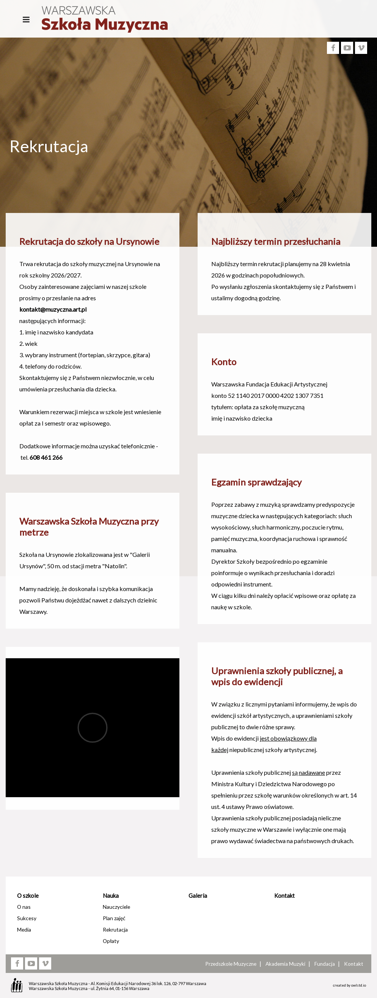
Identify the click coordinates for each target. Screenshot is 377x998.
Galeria (197, 895)
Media (24, 929)
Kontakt (284, 895)
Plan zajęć (114, 918)
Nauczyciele (116, 906)
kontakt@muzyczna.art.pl (52, 309)
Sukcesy (26, 918)
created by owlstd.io (349, 985)
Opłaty (111, 941)
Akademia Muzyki (285, 964)
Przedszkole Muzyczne (230, 964)
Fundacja (324, 964)
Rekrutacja (115, 929)
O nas (24, 906)
